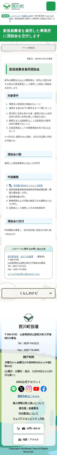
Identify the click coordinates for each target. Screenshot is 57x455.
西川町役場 (13, 256)
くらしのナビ (28, 293)
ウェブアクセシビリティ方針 (28, 418)
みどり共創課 (27, 256)
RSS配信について (28, 413)
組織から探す (27, 16)
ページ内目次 (28, 48)
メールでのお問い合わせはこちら (24, 274)
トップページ (14, 16)
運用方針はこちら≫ (29, 396)
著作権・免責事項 (28, 408)
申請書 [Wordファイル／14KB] (28, 185)
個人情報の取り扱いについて (28, 403)
